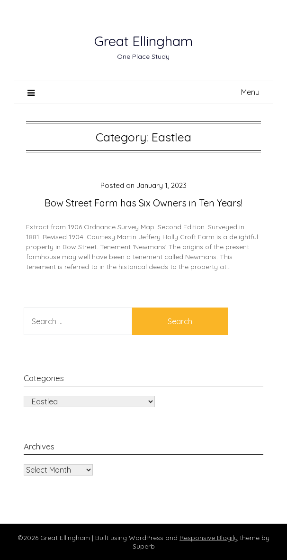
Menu (250, 92)
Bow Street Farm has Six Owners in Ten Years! (143, 203)
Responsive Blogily (208, 537)
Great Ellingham (143, 40)
